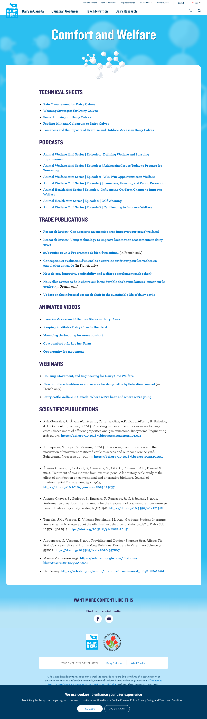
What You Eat (138, 663)
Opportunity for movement (63, 351)
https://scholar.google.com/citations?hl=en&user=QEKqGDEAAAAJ (112, 571)
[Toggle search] (199, 11)
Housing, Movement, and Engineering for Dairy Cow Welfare (88, 376)
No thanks (117, 708)
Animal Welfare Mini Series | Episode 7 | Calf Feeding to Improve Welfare (97, 207)
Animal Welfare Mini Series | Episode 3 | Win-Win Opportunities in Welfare (99, 177)
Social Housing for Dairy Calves (67, 117)
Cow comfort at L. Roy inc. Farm (67, 343)
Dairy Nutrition (114, 663)
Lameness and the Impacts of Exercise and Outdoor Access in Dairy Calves (98, 130)
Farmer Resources (108, 2)
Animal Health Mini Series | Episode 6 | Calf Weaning (82, 201)
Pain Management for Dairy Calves (69, 104)
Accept (90, 708)
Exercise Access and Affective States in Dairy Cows (81, 319)
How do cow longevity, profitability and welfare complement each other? (97, 273)
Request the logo (127, 2)
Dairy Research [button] (135, 11)
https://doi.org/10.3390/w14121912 (136, 508)
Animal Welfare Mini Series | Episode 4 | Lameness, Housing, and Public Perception (104, 183)
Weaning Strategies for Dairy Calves (70, 110)
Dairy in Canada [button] (38, 11)
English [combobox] (181, 3)
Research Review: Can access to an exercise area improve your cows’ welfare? (101, 231)
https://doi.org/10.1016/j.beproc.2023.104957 (129, 456)
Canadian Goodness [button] (71, 11)
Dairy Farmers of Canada (12, 10)
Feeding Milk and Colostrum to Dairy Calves (76, 123)
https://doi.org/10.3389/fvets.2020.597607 (87, 550)
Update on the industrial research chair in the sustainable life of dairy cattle (99, 294)
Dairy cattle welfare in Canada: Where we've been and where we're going (97, 397)
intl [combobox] (196, 3)
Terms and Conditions (171, 700)
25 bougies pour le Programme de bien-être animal (81, 252)
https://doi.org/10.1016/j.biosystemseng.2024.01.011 (101, 435)
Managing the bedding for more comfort (73, 335)
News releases (163, 2)
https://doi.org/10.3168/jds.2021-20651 (99, 529)
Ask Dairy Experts (90, 2)
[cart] (191, 11)
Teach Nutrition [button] (105, 11)
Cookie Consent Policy (124, 700)
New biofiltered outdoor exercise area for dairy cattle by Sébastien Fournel (99, 384)
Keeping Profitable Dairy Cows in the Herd (75, 327)
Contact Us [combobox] (144, 2)
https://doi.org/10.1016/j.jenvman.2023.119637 (79, 487)
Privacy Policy (145, 700)
